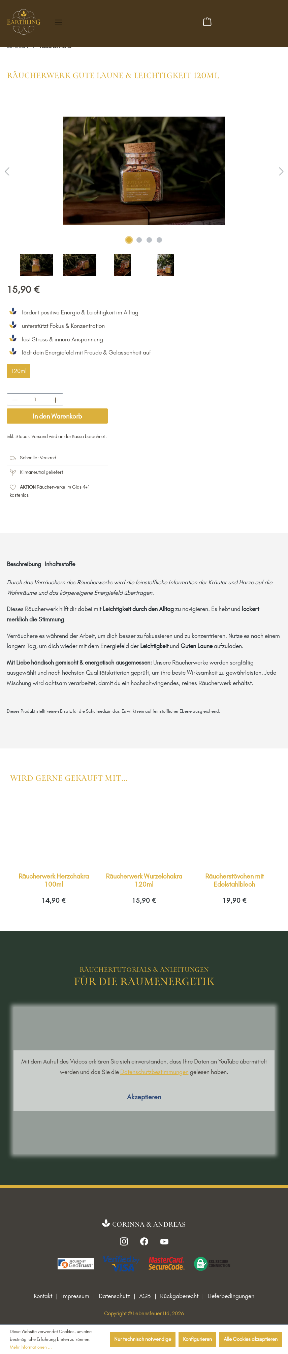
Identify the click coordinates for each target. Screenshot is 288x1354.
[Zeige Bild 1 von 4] (129, 240)
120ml (18, 371)
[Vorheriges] (7, 171)
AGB (145, 1296)
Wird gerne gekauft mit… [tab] (69, 778)
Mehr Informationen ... (31, 1347)
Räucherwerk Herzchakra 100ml (54, 880)
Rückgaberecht (179, 1296)
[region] (144, 186)
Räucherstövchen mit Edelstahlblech (234, 880)
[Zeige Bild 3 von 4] (149, 240)
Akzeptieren (144, 1097)
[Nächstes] (281, 171)
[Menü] (58, 22)
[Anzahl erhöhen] (55, 399)
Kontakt (43, 1296)
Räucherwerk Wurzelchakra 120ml (144, 880)
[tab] (24, 564)
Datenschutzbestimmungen (154, 1072)
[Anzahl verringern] (15, 399)
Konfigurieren (197, 1339)
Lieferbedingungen (230, 1296)
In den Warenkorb (57, 416)
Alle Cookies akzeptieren (251, 1339)
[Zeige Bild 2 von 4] (139, 240)
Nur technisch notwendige (142, 1339)
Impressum (75, 1296)
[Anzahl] (35, 399)
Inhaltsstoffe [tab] (59, 564)
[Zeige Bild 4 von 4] (159, 240)
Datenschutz (114, 1296)
